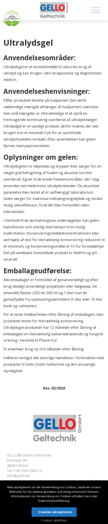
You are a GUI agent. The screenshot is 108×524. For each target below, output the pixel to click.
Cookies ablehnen (54, 520)
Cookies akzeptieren (55, 512)
